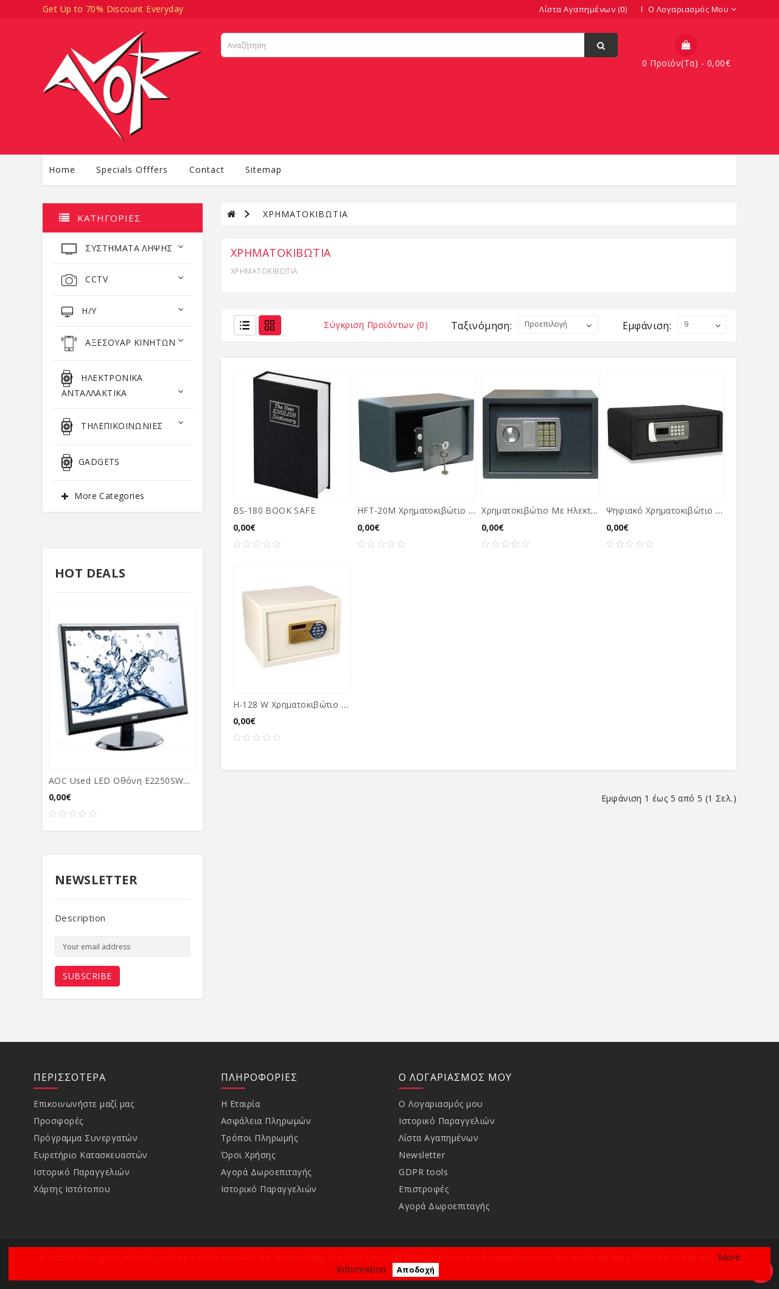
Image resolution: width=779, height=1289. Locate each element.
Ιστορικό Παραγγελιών (81, 1172)
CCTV (122, 279)
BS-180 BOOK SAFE (274, 510)
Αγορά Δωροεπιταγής (266, 1172)
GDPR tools (423, 1172)
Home (62, 169)
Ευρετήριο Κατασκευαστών (90, 1155)
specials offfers (132, 169)
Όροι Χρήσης (248, 1155)
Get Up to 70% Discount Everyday (113, 9)
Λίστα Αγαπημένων (438, 1138)
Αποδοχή (416, 1270)
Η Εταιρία (240, 1103)
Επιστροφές (424, 1189)
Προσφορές (58, 1121)
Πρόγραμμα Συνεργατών (85, 1138)
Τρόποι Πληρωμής (259, 1138)
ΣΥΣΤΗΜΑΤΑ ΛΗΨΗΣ (122, 248)
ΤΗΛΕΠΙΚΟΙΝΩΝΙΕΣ (122, 426)
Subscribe (87, 976)
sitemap (263, 169)
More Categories (109, 495)
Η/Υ (122, 311)
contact (207, 169)
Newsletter (422, 1155)
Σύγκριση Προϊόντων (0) (376, 324)
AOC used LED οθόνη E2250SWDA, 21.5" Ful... (146, 780)
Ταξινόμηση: (481, 325)
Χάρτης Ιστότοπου (71, 1189)
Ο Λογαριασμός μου (441, 1103)
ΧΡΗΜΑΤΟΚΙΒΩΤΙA (305, 214)
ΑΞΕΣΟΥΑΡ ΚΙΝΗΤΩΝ (122, 343)
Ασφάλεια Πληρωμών (266, 1121)
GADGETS (90, 462)
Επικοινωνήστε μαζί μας (83, 1103)
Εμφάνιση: (647, 325)
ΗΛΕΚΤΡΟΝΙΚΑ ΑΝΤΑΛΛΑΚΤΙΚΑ (122, 384)
